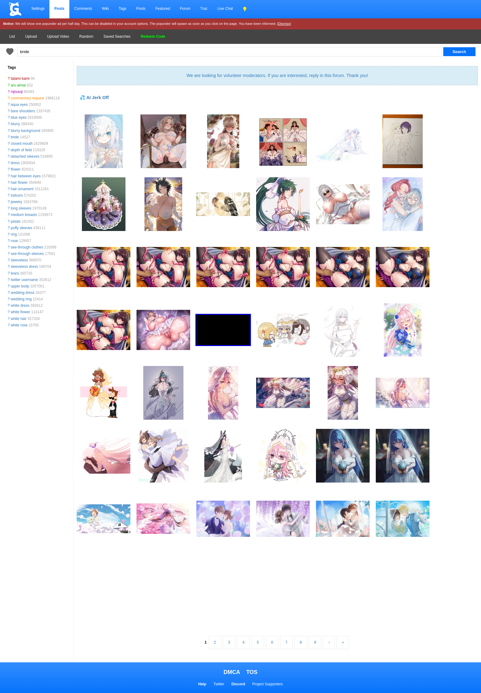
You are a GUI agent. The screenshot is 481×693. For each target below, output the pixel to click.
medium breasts (24, 215)
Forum (185, 8)
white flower (20, 312)
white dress (20, 305)
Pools (140, 8)
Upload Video (58, 36)
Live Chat (225, 8)
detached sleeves (25, 156)
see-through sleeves (27, 254)
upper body (20, 286)
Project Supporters (267, 684)
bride (15, 137)
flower (16, 169)
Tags (122, 8)
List (12, 36)
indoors (17, 195)
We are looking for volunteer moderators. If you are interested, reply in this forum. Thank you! (277, 75)
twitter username (24, 280)
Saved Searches (116, 36)
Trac (204, 8)
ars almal (18, 85)
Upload (31, 36)
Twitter (219, 684)
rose (14, 241)
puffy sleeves (21, 228)
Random (86, 36)
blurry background (25, 131)
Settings (37, 8)
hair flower (19, 182)
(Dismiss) (284, 23)
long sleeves (21, 208)
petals (16, 221)
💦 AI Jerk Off (94, 97)
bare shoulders (23, 111)
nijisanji (17, 92)
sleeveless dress (24, 266)
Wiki (105, 8)
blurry (15, 124)
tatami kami (20, 78)
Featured (162, 8)
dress (15, 163)
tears (15, 273)
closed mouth (22, 143)
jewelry (16, 202)
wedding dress (22, 293)
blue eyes (18, 117)
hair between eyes (25, 176)
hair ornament (22, 189)
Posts (59, 8)
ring (14, 234)
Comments (83, 8)
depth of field (21, 150)
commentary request (27, 98)
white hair (18, 319)
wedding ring (21, 299)
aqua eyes (19, 104)
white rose (19, 325)
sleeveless (19, 260)
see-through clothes (27, 247)
